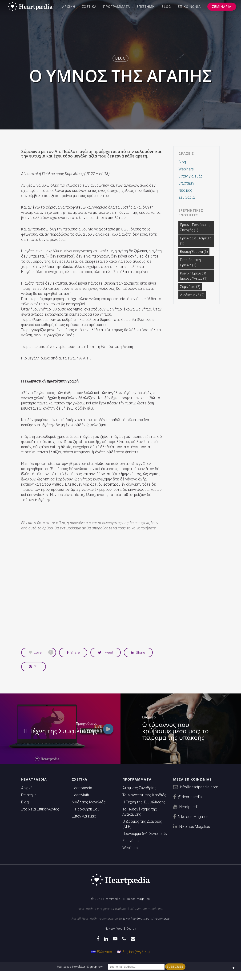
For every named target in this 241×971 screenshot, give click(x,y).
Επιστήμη (146, 6)
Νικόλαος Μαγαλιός (89, 802)
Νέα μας (185, 190)
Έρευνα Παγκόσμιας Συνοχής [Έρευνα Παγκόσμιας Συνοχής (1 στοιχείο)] (195, 227)
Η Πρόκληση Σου (85, 809)
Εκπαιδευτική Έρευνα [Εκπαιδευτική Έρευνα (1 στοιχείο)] (190, 262)
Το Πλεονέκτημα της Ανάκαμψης (139, 812)
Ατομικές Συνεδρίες (139, 788)
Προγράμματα (116, 6)
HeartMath (80, 795)
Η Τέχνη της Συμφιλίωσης (143, 802)
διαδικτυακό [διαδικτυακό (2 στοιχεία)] (192, 295)
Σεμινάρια (221, 6)
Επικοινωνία (189, 6)
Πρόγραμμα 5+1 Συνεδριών (145, 833)
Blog (166, 6)
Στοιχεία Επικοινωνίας (40, 809)
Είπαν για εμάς (190, 176)
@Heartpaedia (190, 797)
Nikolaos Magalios (193, 816)
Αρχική (68, 6)
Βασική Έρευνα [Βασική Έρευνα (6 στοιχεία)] (194, 252)
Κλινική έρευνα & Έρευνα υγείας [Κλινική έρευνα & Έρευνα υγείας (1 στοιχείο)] (193, 275)
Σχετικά (89, 6)
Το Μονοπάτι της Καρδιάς (144, 795)
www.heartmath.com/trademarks (146, 918)
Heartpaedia (82, 788)
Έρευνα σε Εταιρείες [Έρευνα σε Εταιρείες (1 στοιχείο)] (196, 240)
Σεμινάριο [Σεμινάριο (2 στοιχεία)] (190, 287)
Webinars (186, 169)
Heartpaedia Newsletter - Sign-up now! (80, 966)
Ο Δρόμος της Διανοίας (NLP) (142, 824)
